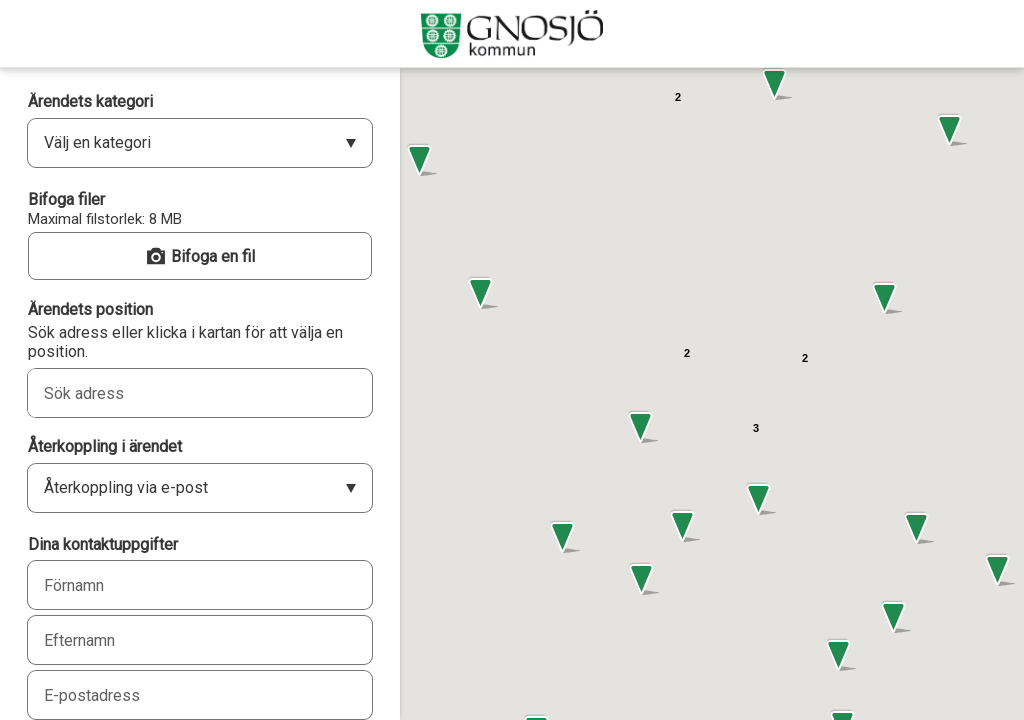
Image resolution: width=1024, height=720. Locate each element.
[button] (481, 293)
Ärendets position (90, 309)
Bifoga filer (66, 199)
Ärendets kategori (90, 101)
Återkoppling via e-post (126, 487)
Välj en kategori (97, 142)
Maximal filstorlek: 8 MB (105, 219)
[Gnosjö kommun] (512, 34)
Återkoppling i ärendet (105, 446)
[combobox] (178, 393)
